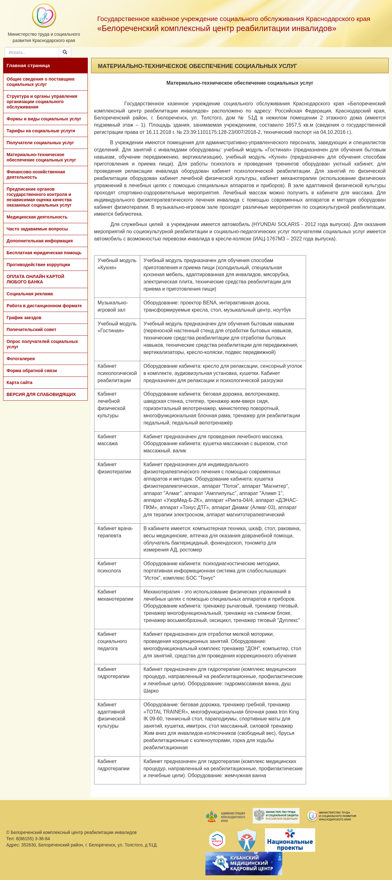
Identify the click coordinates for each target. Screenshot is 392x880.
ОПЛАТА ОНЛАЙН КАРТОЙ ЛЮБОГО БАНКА (35, 279)
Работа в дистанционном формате (44, 305)
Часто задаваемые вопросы (37, 228)
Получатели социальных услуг (40, 142)
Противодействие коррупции (38, 264)
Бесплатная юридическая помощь (44, 252)
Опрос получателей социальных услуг (42, 344)
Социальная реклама (30, 293)
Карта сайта (19, 382)
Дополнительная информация (40, 240)
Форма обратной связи (32, 370)
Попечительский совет (31, 329)
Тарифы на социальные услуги (41, 130)
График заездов (24, 317)
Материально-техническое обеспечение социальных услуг (41, 157)
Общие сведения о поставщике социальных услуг (41, 81)
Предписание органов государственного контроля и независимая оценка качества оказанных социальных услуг (39, 197)
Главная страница (28, 65)
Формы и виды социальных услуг (44, 118)
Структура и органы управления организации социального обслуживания (42, 101)
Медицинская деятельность (37, 216)
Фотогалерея (21, 358)
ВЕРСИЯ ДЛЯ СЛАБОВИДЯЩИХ (41, 394)
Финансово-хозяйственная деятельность (36, 174)
